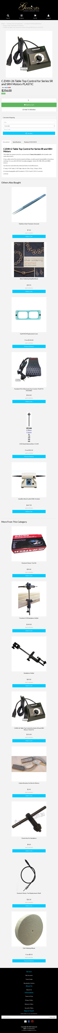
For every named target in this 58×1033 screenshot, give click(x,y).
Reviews (30, 142)
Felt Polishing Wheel (29, 948)
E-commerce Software (27, 1030)
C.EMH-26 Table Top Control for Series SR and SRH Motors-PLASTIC (23, 27)
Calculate (29, 133)
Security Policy (29, 1008)
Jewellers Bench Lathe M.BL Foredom (29, 499)
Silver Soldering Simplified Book (29, 279)
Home (3, 23)
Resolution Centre (29, 983)
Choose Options (29, 346)
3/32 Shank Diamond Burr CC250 (29, 444)
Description (6, 142)
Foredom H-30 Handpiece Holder (28, 618)
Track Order (29, 979)
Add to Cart (29, 105)
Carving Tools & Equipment (15, 23)
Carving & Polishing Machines (32, 23)
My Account (29, 975)
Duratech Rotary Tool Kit (29, 563)
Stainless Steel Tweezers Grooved (29, 224)
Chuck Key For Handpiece (29, 838)
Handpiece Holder (29, 673)
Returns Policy (29, 1004)
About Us (29, 990)
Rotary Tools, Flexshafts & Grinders (13, 25)
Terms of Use (29, 996)
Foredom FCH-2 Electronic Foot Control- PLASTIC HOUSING (29, 389)
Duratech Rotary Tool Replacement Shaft (29, 893)
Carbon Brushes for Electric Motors (29, 783)
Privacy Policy (29, 1000)
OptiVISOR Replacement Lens (29, 334)
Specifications (17, 142)
